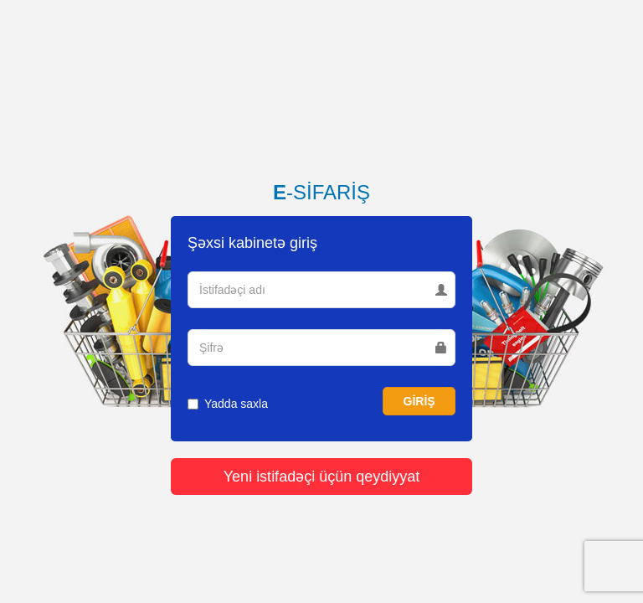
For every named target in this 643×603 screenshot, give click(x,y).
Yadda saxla (228, 403)
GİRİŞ (419, 401)
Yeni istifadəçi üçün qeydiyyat (321, 476)
